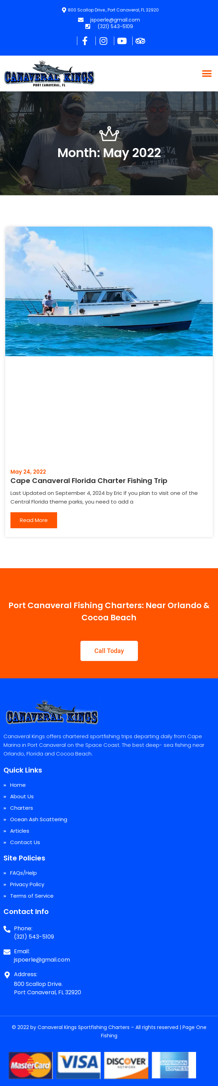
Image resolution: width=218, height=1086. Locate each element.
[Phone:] (6, 926)
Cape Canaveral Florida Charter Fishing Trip (89, 480)
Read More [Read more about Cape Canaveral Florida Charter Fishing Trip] (34, 520)
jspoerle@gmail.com (42, 960)
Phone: (23, 928)
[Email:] (6, 949)
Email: (22, 951)
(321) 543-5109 (34, 937)
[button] (207, 73)
